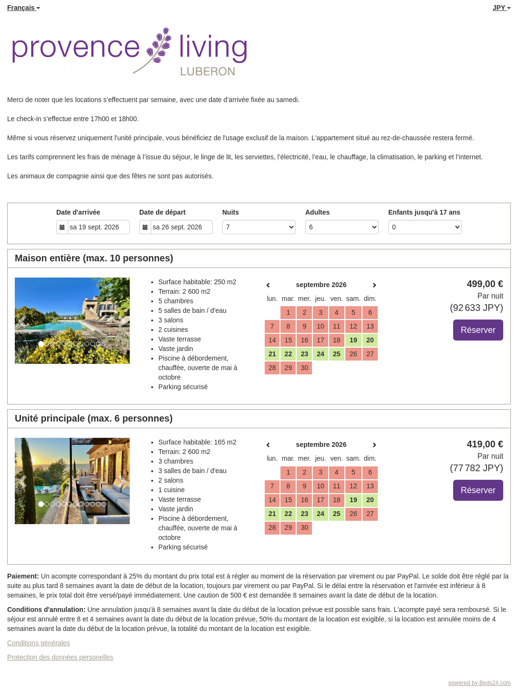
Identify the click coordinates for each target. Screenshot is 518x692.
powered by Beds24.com (479, 683)
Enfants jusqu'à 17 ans (424, 212)
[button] (23, 321)
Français (23, 7)
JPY (502, 7)
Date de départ (162, 212)
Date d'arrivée (78, 212)
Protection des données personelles (60, 657)
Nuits (230, 212)
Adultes (317, 212)
